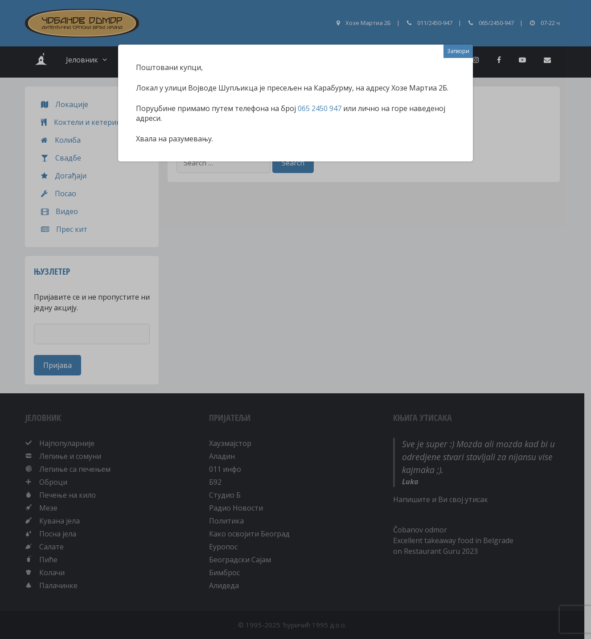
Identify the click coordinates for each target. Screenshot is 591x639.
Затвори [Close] (458, 51)
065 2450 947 (319, 108)
